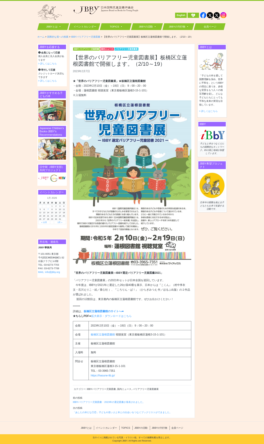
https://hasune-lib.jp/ (103, 375)
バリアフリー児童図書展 (126, 49)
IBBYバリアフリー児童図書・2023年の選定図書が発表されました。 (109, 402)
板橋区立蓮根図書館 (103, 334)
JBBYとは (52, 26)
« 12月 (44, 222)
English (181, 15)
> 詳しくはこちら (47, 63)
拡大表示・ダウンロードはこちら (111, 316)
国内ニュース (107, 49)
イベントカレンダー (85, 26)
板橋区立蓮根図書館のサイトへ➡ (104, 311)
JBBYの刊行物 (177, 26)
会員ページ (210, 26)
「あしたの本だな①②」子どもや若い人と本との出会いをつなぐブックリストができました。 (122, 412)
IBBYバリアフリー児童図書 (86, 49)
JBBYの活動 (146, 26)
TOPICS (114, 26)
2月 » (60, 222)
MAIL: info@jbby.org (49, 272)
